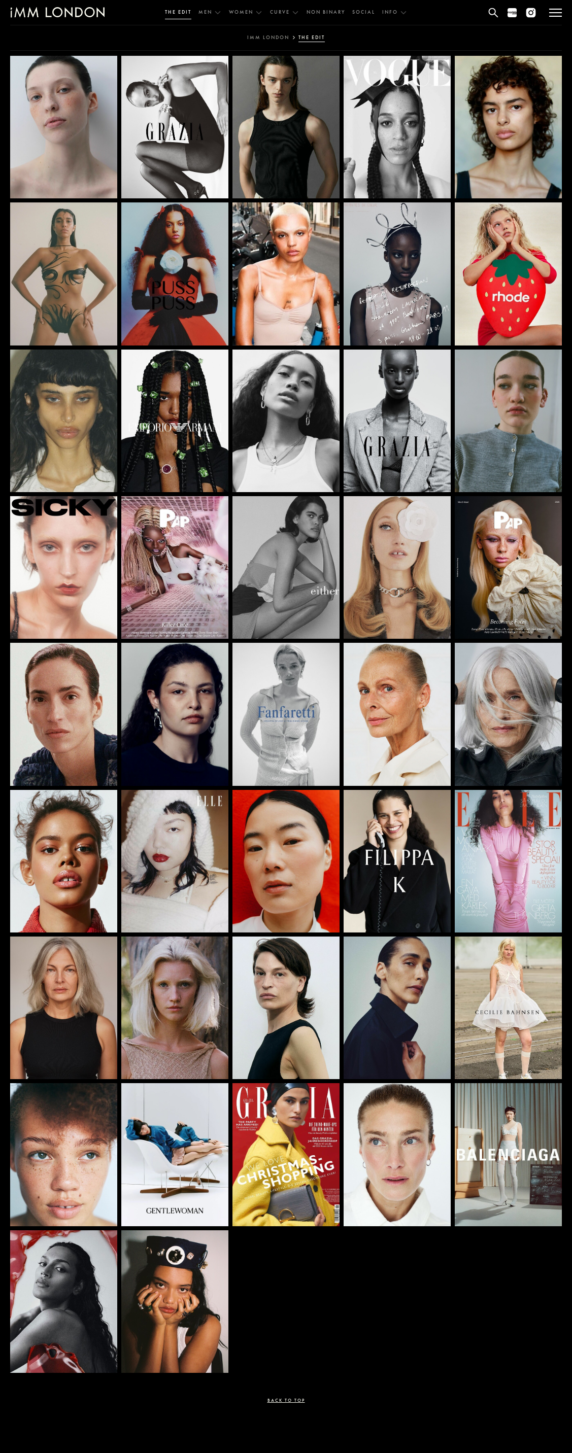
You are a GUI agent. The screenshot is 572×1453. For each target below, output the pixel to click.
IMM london (268, 37)
